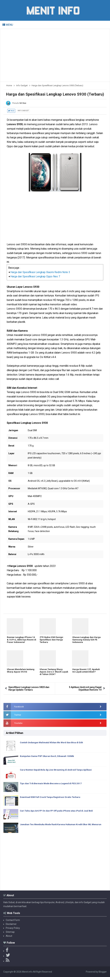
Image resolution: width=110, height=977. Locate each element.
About (9, 936)
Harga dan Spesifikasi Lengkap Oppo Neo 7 (35, 276)
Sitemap (10, 932)
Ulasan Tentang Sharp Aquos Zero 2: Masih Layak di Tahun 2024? (51, 672)
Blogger (103, 971)
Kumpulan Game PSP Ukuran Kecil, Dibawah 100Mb (47, 756)
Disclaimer (11, 924)
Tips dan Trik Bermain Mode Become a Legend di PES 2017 (52, 783)
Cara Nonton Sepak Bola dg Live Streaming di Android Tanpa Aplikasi (57, 770)
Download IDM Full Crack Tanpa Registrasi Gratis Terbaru (51, 797)
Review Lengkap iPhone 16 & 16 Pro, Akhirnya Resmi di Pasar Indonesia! (21, 640)
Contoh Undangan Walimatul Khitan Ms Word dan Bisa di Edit (53, 742)
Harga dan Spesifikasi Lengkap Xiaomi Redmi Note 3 (40, 272)
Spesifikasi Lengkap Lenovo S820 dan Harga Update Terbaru (28, 688)
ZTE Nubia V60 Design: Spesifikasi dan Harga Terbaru (51, 640)
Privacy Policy (13, 928)
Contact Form (13, 920)
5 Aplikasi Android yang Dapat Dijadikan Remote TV (85, 688)
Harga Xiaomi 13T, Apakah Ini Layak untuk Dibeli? (86, 671)
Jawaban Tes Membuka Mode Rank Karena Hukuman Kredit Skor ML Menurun (62, 824)
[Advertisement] (55, 55)
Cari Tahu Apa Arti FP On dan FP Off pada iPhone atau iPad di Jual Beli (58, 811)
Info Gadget (23, 111)
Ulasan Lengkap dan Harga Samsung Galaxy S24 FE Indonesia (86, 640)
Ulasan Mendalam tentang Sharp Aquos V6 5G (21, 671)
